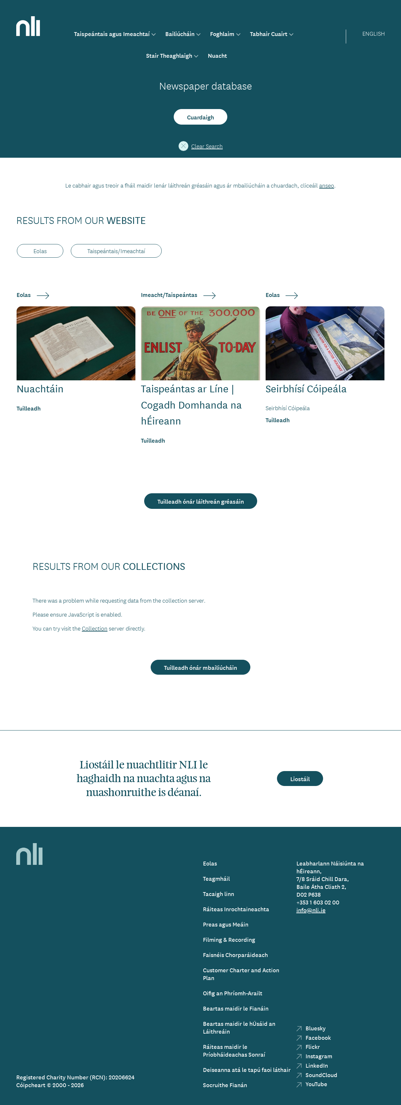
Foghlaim (222, 33)
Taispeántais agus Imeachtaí (112, 33)
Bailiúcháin (179, 33)
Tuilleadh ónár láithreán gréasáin (200, 501)
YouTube (311, 1084)
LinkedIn (312, 1065)
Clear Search (200, 146)
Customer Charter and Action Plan (241, 974)
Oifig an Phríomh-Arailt (232, 993)
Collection (94, 628)
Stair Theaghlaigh (169, 55)
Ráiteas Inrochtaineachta (236, 909)
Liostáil (300, 778)
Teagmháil (216, 878)
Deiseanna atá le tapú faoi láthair (247, 1069)
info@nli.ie (311, 910)
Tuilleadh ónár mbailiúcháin (200, 667)
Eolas (210, 863)
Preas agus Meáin (225, 924)
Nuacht (217, 55)
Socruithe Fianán (225, 1085)
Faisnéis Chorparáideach (235, 955)
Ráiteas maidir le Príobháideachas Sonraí (234, 1050)
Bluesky (311, 1028)
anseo (326, 185)
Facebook (313, 1037)
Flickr (308, 1046)
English (373, 33)
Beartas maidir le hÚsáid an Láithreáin (239, 1027)
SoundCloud (316, 1075)
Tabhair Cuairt (268, 33)
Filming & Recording (229, 939)
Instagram (314, 1056)
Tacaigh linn (218, 894)
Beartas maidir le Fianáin (236, 1008)
